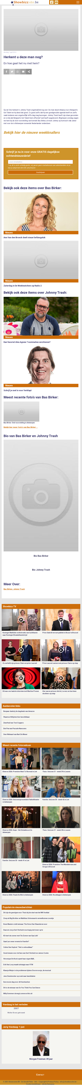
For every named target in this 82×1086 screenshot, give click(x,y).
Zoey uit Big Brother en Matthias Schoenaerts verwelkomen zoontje (28, 918)
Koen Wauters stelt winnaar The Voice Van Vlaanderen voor (25, 924)
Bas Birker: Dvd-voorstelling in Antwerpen (19, 423)
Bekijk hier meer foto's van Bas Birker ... (21, 427)
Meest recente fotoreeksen (17, 745)
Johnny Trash (19, 589)
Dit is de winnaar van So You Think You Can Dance (21, 988)
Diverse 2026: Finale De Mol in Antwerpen (18, 895)
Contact (40, 1074)
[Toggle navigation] (78, 2)
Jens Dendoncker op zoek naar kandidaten (19, 976)
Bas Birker (8, 589)
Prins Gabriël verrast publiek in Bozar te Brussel (60, 633)
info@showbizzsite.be (68, 1082)
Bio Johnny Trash (41, 569)
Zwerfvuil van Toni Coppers (13, 723)
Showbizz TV (9, 606)
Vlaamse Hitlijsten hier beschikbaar (16, 717)
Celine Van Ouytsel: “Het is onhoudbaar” (18, 947)
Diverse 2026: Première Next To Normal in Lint (20, 771)
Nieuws (9, 232)
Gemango (50, 1084)
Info (35, 1082)
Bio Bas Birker (41, 556)
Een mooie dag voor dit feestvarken (16, 982)
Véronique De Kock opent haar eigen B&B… (19, 959)
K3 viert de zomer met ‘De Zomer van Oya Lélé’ (20, 936)
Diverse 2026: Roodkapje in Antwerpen (56, 895)
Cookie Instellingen (33, 1084)
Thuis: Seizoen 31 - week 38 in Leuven (56, 830)
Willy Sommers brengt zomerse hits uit (17, 993)
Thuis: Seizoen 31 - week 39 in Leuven (56, 771)
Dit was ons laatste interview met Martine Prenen (21, 691)
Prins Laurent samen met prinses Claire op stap (60, 663)
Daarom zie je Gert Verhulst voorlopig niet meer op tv (23, 930)
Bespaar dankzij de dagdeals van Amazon (18, 711)
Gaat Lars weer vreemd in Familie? (16, 941)
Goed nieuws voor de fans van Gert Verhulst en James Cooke (26, 953)
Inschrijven (40, 172)
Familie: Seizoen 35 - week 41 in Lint (16, 860)
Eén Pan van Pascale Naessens (14, 728)
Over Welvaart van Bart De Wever (15, 734)
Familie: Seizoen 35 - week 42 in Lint (55, 799)
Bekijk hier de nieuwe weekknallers (32, 132)
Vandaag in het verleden (15, 1004)
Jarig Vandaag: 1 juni (13, 1027)
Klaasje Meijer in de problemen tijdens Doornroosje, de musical (27, 970)
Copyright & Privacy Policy (49, 1082)
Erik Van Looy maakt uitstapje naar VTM (18, 964)
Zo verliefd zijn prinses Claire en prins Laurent (20, 663)
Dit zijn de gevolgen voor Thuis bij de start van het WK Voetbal (26, 912)
